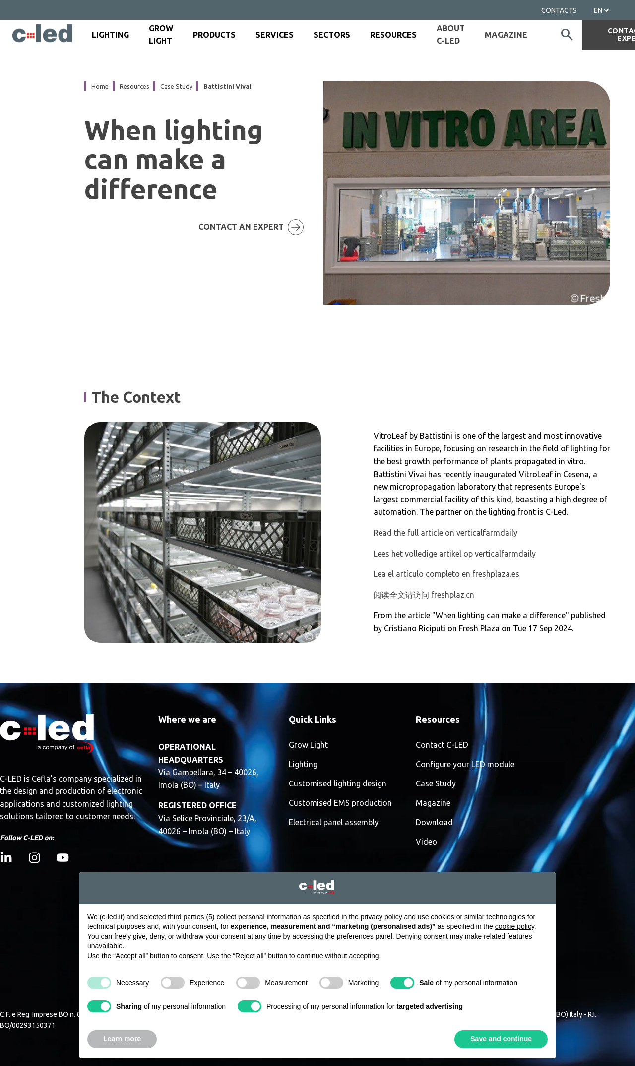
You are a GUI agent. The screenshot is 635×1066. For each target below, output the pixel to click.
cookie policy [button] (514, 926)
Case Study (436, 784)
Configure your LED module (465, 764)
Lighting (303, 764)
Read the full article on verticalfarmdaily (445, 532)
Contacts (559, 10)
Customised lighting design (337, 784)
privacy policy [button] (381, 917)
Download (434, 822)
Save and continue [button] (501, 1039)
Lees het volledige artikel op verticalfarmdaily (455, 553)
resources (134, 86)
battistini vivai (227, 86)
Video (426, 842)
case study (176, 86)
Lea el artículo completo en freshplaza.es (446, 573)
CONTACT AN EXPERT (259, 227)
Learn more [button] (122, 1039)
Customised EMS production (340, 803)
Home (100, 86)
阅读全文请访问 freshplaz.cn (424, 594)
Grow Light (308, 745)
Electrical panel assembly (334, 822)
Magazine (506, 34)
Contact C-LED (442, 745)
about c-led (451, 35)
